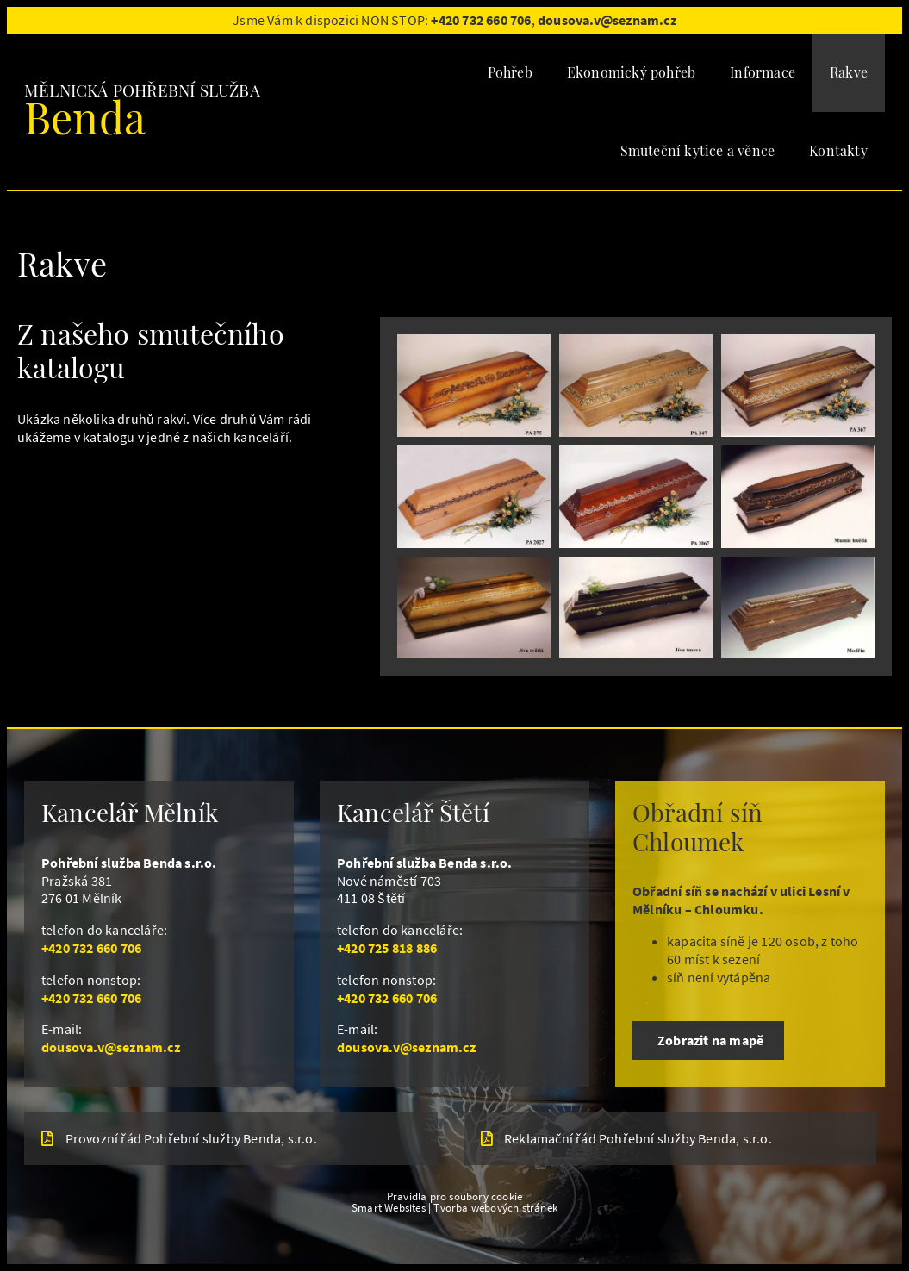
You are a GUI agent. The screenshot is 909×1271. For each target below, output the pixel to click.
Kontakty (838, 150)
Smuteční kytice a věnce (697, 150)
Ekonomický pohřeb (631, 72)
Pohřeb (510, 72)
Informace (762, 72)
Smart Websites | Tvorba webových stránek (454, 1207)
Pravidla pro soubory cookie (454, 1196)
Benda (85, 116)
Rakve (849, 72)
